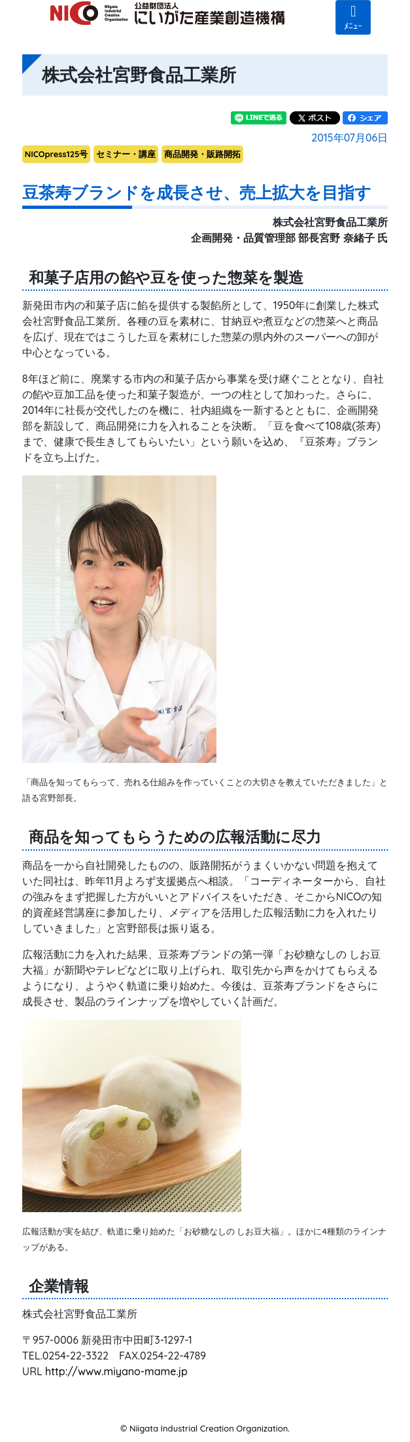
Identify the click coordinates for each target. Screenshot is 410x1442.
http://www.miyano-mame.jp (116, 1371)
